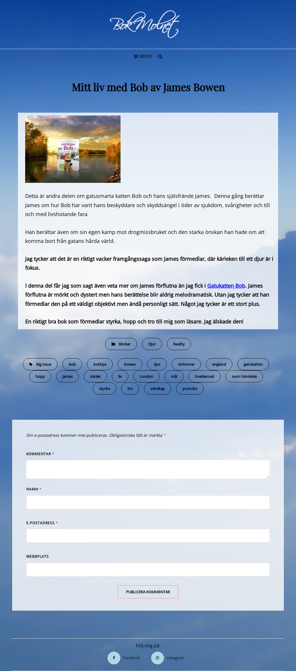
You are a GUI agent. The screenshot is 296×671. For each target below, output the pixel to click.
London (146, 376)
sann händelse (244, 376)
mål (174, 376)
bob (72, 364)
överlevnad (204, 376)
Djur (152, 344)
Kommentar (40, 453)
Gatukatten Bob (226, 285)
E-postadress (42, 523)
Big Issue (43, 364)
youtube (189, 388)
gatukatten (253, 364)
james (67, 376)
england (219, 364)
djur (156, 364)
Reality (179, 344)
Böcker (125, 344)
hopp (40, 376)
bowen (130, 364)
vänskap (157, 388)
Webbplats (37, 556)
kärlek (95, 376)
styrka (104, 388)
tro (130, 388)
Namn (34, 489)
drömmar (186, 364)
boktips (99, 364)
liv (120, 376)
